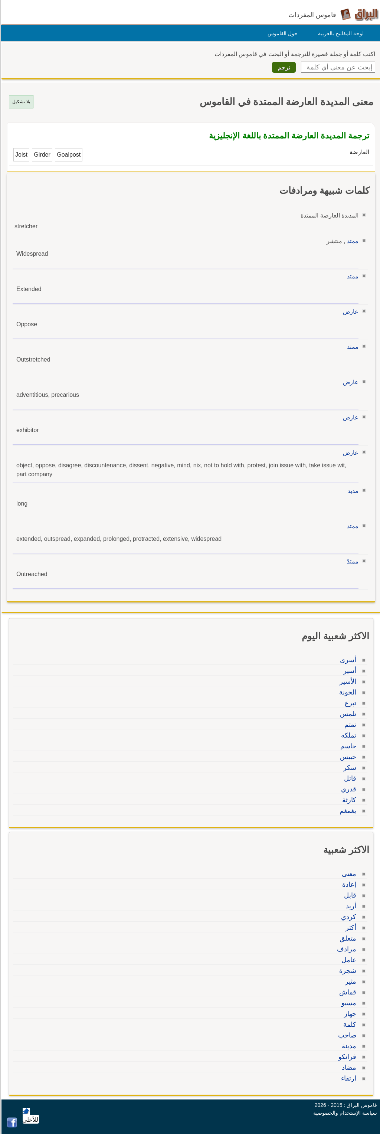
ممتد (351, 241)
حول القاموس (281, 33)
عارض (349, 311)
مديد (352, 491)
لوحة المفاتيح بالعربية (340, 33)
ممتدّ (351, 561)
